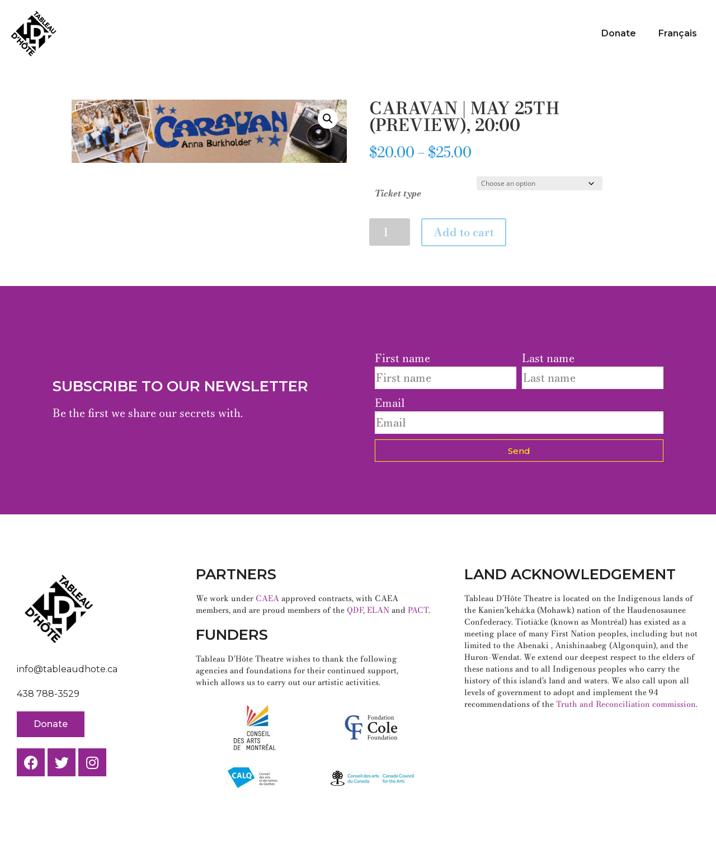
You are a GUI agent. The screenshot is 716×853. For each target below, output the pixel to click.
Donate (618, 33)
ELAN (378, 610)
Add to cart (464, 232)
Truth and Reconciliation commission (626, 704)
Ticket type (398, 193)
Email (390, 403)
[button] (328, 119)
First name (402, 358)
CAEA (267, 598)
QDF (355, 610)
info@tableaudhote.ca (67, 669)
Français (677, 33)
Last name (548, 358)
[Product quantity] (389, 232)
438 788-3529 (48, 693)
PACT (418, 610)
